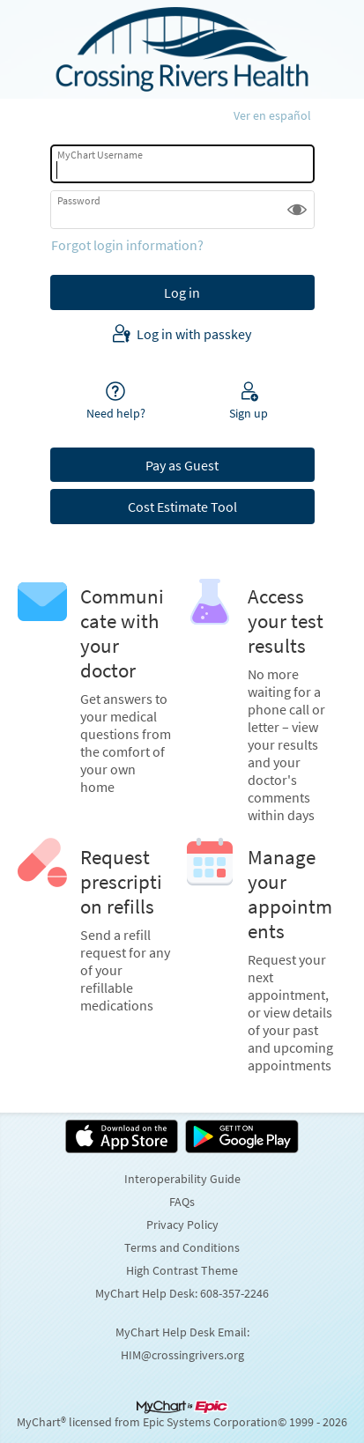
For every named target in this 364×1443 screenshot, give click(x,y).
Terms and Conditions (182, 1247)
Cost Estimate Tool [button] (182, 506)
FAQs (182, 1202)
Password (78, 200)
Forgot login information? (127, 245)
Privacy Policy (182, 1224)
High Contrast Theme (182, 1270)
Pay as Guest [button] (182, 465)
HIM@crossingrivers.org (182, 1355)
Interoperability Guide (182, 1179)
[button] (297, 209)
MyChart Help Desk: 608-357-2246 (182, 1293)
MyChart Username (100, 154)
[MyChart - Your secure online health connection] (182, 49)
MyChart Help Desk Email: (182, 1332)
